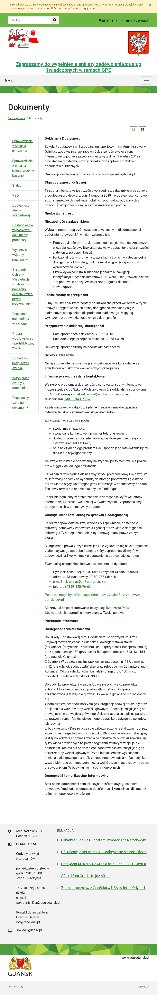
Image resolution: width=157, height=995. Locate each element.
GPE (9, 80)
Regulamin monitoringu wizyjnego (20, 319)
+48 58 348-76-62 (77, 399)
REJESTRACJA (111, 21)
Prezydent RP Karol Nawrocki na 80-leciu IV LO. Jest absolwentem (105, 864)
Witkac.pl (143, 986)
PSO (15, 195)
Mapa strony (15, 986)
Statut (16, 185)
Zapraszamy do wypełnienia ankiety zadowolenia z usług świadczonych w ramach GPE (78, 67)
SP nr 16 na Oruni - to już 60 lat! (85, 876)
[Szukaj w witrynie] (54, 20)
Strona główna (16, 118)
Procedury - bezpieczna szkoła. (20, 363)
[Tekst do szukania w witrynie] (29, 20)
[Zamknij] (149, 5)
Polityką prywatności (101, 4)
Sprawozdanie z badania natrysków (22, 146)
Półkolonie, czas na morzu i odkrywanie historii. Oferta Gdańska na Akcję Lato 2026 (105, 852)
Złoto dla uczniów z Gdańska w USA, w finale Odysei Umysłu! (105, 888)
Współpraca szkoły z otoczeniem (20, 383)
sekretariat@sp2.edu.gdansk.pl (102, 394)
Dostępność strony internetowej (21, 210)
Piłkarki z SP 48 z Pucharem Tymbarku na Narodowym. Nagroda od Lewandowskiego (105, 840)
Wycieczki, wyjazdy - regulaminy (20, 255)
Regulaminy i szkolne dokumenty (21, 402)
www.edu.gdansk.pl (135, 958)
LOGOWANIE (137, 21)
